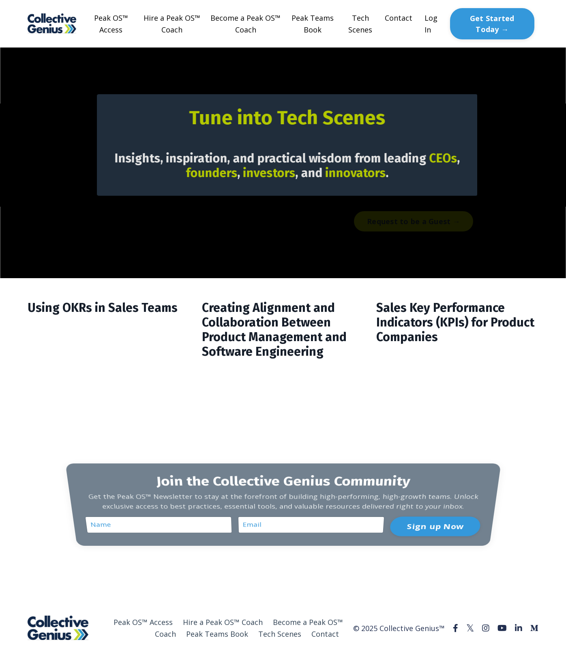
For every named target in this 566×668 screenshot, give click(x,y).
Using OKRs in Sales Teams (103, 307)
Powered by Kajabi (513, 658)
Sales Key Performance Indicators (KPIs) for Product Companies (455, 322)
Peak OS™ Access (111, 24)
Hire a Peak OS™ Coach (172, 24)
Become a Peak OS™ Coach (245, 24)
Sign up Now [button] (434, 520)
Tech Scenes (360, 24)
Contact (398, 18)
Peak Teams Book (313, 24)
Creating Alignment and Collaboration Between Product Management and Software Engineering (274, 329)
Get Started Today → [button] (492, 23)
